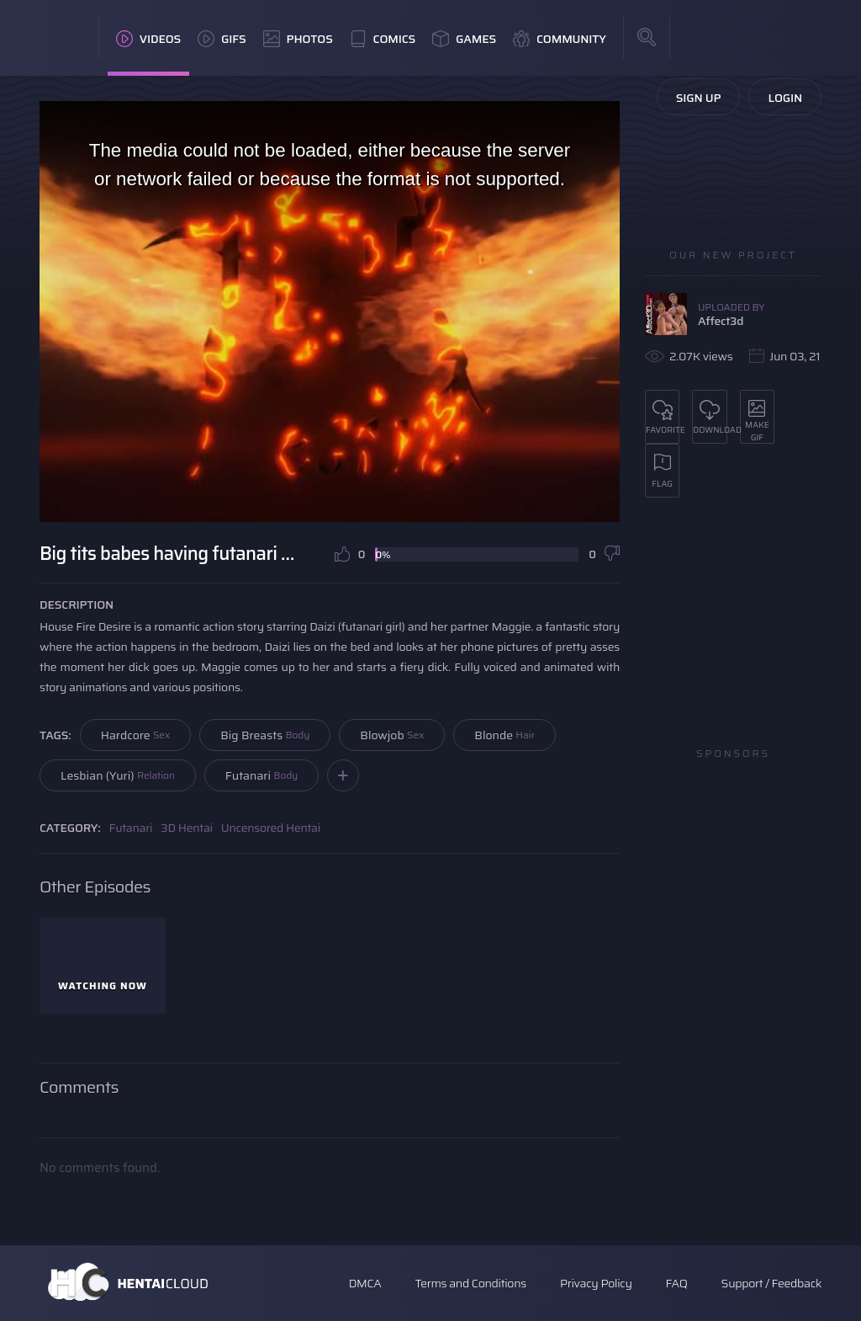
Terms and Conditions (470, 1283)
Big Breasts (264, 735)
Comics (382, 38)
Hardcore (136, 735)
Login (785, 97)
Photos (298, 38)
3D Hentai (187, 827)
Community (559, 38)
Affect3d (720, 321)
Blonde (504, 735)
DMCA (365, 1283)
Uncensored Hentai (270, 827)
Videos (148, 38)
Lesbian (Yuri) (118, 775)
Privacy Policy (596, 1283)
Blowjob (392, 735)
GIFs (222, 38)
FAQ (677, 1283)
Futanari (261, 775)
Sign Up (698, 97)
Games (464, 38)
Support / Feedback (771, 1283)
